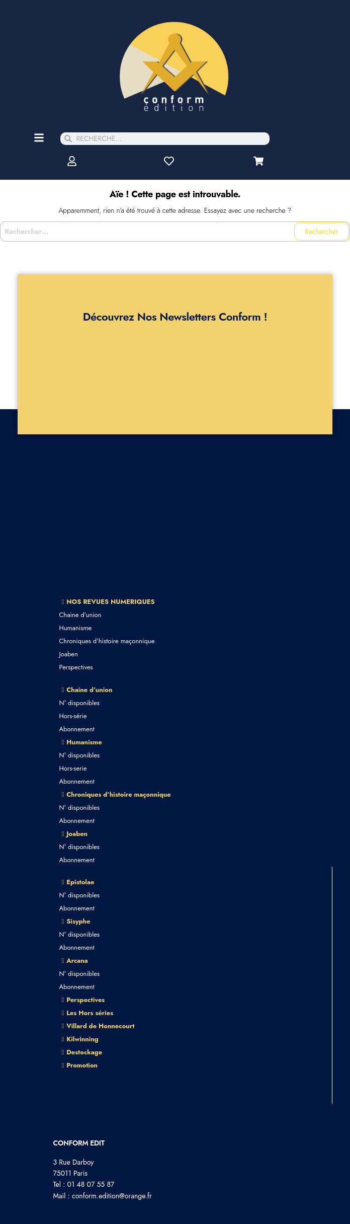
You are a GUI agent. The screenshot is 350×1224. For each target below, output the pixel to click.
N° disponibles (79, 703)
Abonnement (76, 729)
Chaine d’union (80, 615)
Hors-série (72, 716)
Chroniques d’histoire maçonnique (106, 641)
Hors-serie (72, 768)
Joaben (68, 654)
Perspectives (76, 667)
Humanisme (75, 628)
